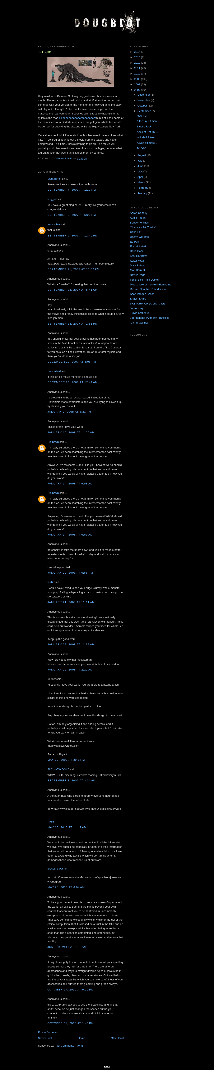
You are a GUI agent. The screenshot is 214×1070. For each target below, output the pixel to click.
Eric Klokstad (138, 246)
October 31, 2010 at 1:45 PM (70, 1023)
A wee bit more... (147, 142)
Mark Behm (54, 178)
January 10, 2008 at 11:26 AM (71, 432)
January (143, 193)
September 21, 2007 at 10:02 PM (73, 269)
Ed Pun (134, 241)
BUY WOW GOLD (58, 769)
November (144, 100)
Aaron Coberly (138, 213)
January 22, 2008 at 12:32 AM (71, 644)
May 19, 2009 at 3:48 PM (66, 759)
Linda (50, 821)
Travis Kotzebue (139, 313)
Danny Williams (139, 236)
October (143, 105)
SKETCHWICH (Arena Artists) (148, 303)
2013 (137, 57)
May (140, 171)
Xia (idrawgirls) (139, 322)
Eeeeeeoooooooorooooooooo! (77, 117)
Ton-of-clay (136, 308)
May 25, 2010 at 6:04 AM (66, 887)
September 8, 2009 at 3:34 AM (71, 780)
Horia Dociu (137, 251)
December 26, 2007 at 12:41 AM (72, 382)
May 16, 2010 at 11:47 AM (67, 827)
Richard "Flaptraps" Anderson (148, 289)
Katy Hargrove (138, 255)
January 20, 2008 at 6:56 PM (70, 572)
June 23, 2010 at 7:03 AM (67, 947)
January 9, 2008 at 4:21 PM (69, 411)
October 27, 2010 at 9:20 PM (70, 989)
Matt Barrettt (137, 270)
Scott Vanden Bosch (142, 293)
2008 (137, 84)
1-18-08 (141, 148)
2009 (137, 79)
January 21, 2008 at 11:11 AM (71, 602)
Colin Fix (135, 232)
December (144, 94)
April (141, 177)
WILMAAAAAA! (146, 137)
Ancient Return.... (147, 132)
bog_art (52, 199)
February (143, 187)
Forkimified (54, 371)
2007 (137, 89)
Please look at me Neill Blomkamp (150, 284)
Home (81, 1038)
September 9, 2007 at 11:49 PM (72, 235)
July (140, 160)
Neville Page (137, 274)
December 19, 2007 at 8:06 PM (71, 361)
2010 (137, 73)
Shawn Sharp (138, 298)
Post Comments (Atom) (69, 1045)
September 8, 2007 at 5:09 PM (71, 214)
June (141, 166)
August (142, 155)
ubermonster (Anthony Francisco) (150, 317)
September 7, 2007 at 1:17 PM (71, 189)
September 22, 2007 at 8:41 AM (72, 289)
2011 (137, 68)
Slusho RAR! (144, 126)
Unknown (53, 441)
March (142, 182)
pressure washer (57, 868)
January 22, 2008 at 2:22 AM (70, 669)
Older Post (117, 1038)
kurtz (50, 582)
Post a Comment (48, 1032)
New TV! (142, 115)
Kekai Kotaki (137, 260)
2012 (137, 62)
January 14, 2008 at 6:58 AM (70, 483)
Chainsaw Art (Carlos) (143, 227)
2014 (137, 51)
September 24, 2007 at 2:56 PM (72, 323)
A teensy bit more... (148, 121)
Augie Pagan (137, 217)
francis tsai (53, 224)
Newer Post (45, 1038)
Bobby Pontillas (139, 222)
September (145, 111)
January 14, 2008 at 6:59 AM (70, 534)
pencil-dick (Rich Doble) (144, 279)
